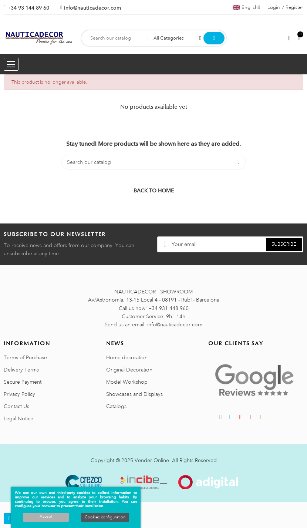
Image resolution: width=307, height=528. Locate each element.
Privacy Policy (19, 394)
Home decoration (127, 357)
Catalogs (116, 406)
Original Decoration (129, 369)
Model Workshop (127, 382)
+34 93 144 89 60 (28, 7)
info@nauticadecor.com (92, 7)
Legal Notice (18, 418)
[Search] (153, 162)
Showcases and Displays (134, 394)
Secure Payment (22, 382)
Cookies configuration (105, 517)
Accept (46, 516)
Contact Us (16, 406)
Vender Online (152, 460)
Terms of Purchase (25, 357)
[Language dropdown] (246, 7)
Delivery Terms (21, 369)
